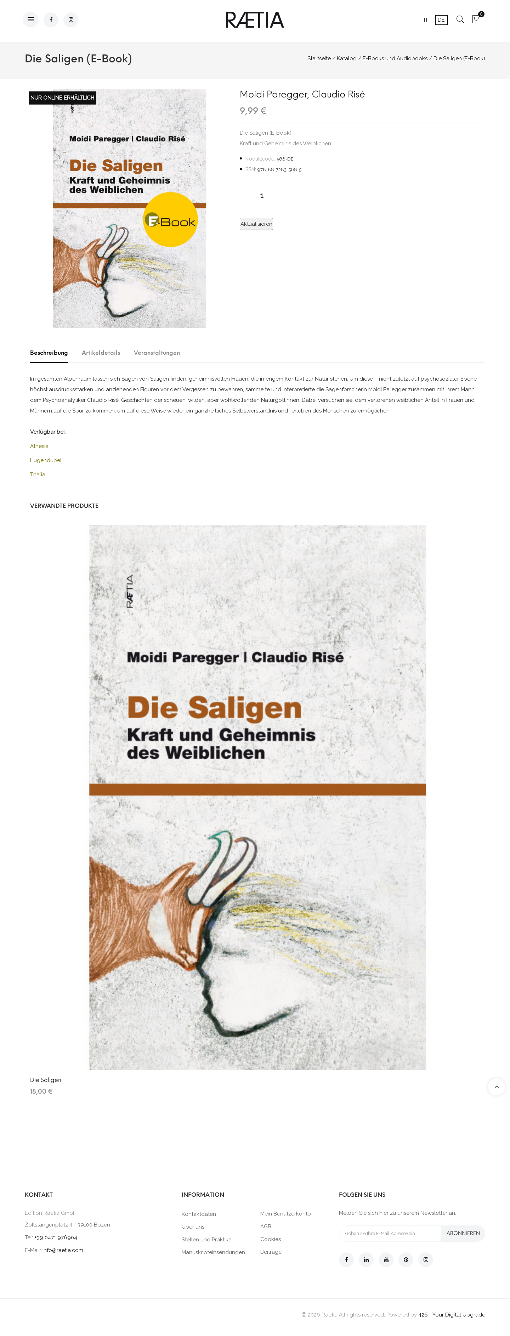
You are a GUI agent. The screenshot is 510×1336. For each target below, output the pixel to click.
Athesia (39, 446)
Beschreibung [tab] (49, 352)
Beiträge (271, 1252)
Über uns (193, 1227)
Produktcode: (259, 159)
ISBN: (250, 169)
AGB (265, 1226)
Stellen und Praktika (207, 1239)
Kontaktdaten (199, 1214)
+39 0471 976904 (55, 1237)
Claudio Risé (338, 94)
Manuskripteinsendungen (213, 1252)
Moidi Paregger (273, 94)
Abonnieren (463, 1233)
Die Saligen (45, 1080)
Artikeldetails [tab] (101, 352)
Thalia (37, 474)
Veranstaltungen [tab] (157, 352)
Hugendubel (46, 460)
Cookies (270, 1239)
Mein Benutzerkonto (285, 1214)
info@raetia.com (62, 1250)
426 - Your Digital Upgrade (451, 1315)
